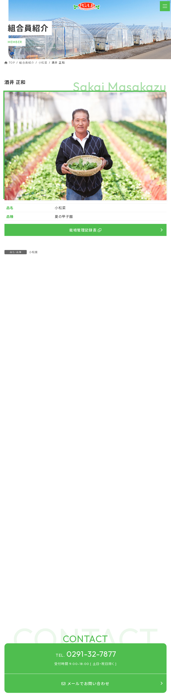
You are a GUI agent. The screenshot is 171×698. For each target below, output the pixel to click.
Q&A (97, 627)
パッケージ (101, 612)
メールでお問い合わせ (85, 563)
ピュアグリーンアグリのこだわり (112, 604)
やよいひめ (17, 390)
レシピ (96, 635)
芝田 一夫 (12, 309)
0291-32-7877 (86, 533)
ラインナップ (100, 620)
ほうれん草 (15, 348)
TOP (95, 596)
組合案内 (98, 658)
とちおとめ (17, 382)
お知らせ (97, 666)
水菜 (10, 365)
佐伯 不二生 (99, 309)
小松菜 (33, 252)
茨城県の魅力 (101, 642)
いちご (11, 373)
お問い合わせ (101, 673)
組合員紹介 (99, 650)
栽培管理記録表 (85, 230)
